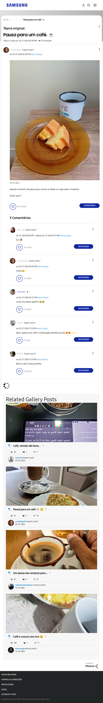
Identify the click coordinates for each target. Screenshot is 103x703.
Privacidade (7, 684)
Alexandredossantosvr (24, 585)
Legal (4, 689)
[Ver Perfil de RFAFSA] (20, 354)
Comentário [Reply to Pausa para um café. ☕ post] (89, 205)
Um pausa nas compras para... (30, 573)
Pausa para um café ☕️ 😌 (28, 509)
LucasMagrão (20, 521)
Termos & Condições (11, 679)
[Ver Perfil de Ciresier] (20, 323)
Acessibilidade (8, 674)
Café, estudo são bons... (27, 445)
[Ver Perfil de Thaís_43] (20, 230)
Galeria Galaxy (36, 54)
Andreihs (19, 458)
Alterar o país (8, 694)
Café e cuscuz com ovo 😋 (28, 636)
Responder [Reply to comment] (83, 246)
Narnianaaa (20, 648)
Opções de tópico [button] (95, 27)
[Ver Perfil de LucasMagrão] (15, 50)
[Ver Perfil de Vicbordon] (21, 292)
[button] (95, 49)
